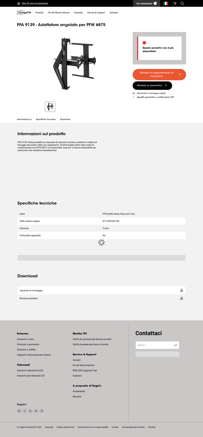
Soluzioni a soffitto (26, 349)
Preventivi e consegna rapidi (151, 94)
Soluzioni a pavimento (28, 344)
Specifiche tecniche (46, 120)
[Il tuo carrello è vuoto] (174, 3)
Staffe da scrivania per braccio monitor (92, 339)
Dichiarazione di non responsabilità (93, 427)
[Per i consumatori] (146, 3)
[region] (72, 65)
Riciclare (77, 396)
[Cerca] (165, 4)
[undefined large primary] (159, 74)
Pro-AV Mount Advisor (83, 365)
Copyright (49, 427)
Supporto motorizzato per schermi (34, 354)
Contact (76, 360)
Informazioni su (24, 120)
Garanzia (77, 375)
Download (65, 120)
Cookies (115, 427)
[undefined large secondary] (152, 85)
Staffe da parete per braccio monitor (91, 344)
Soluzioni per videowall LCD (31, 375)
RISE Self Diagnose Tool (85, 370)
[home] (24, 12)
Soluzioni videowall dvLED (30, 370)
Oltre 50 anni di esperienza (35, 3)
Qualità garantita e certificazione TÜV (155, 97)
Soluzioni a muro (25, 339)
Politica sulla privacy (65, 427)
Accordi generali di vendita (133, 427)
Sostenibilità (79, 391)
